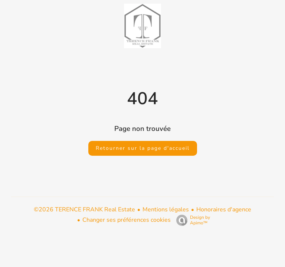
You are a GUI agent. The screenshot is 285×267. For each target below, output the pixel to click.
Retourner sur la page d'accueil (143, 148)
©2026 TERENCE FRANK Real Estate (84, 209)
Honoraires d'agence (223, 209)
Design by (191, 220)
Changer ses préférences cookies (126, 220)
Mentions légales (165, 209)
